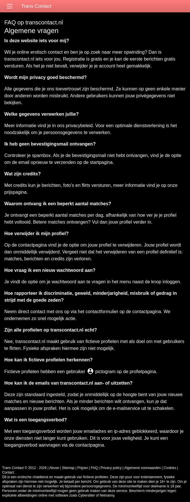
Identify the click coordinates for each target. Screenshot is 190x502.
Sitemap (68, 468)
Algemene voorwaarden (142, 468)
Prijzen (82, 468)
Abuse (54, 468)
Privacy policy (110, 468)
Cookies (170, 468)
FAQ (94, 468)
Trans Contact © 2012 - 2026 (24, 468)
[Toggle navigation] (9, 6)
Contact (8, 472)
